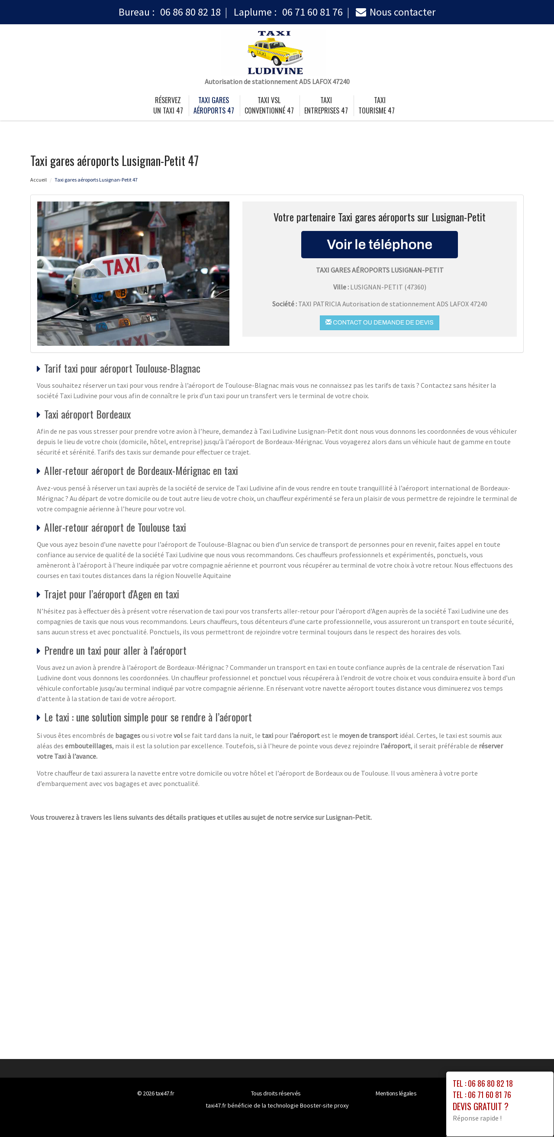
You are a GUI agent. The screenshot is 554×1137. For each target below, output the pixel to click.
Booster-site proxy (324, 1105)
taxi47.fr (164, 1093)
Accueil (38, 179)
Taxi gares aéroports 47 (213, 105)
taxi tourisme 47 (376, 105)
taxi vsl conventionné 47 (269, 105)
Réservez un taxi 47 (168, 105)
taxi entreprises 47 (326, 105)
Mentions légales (396, 1093)
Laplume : (288, 12)
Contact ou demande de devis (379, 322)
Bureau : (170, 12)
